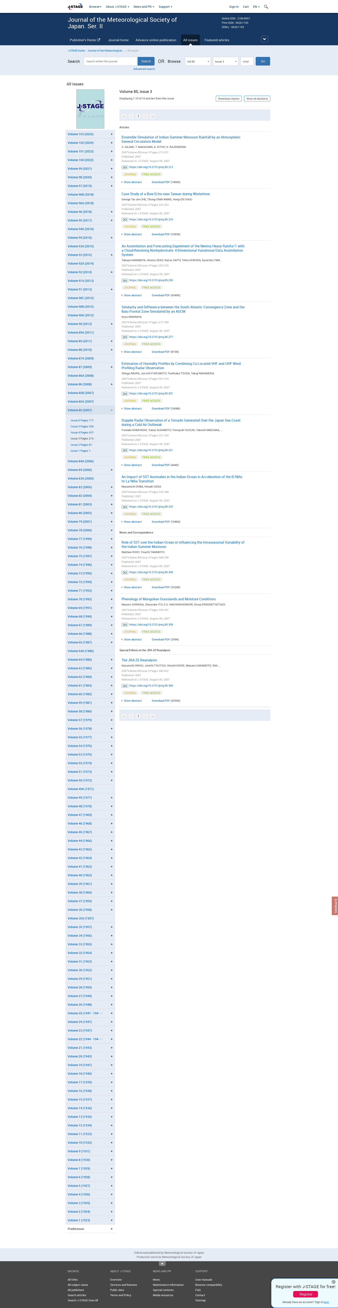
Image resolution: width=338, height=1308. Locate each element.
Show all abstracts (257, 98)
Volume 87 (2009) (80, 367)
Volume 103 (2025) (81, 134)
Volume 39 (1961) (80, 884)
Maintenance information (168, 1285)
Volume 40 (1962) (80, 875)
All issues (190, 40)
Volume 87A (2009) (81, 358)
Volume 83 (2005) (80, 487)
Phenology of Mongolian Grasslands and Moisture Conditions (169, 599)
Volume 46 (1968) (80, 823)
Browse (95, 7)
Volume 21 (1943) (80, 1048)
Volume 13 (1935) (80, 1117)
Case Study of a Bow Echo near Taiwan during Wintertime (166, 193)
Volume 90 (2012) (80, 324)
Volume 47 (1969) (80, 815)
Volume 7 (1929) (79, 1168)
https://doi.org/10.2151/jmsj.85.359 (151, 624)
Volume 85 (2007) (80, 410)
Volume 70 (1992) (80, 599)
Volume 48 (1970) (80, 806)
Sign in (234, 7)
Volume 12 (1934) (80, 1125)
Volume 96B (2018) (81, 194)
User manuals (203, 1279)
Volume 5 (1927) (79, 1186)
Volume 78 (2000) (80, 530)
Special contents (163, 1290)
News (156, 1279)
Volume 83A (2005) (81, 478)
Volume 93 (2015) (80, 255)
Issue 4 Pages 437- (82, 432)
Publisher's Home (85, 40)
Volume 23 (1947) (80, 1030)
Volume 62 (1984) (80, 677)
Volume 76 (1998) (80, 547)
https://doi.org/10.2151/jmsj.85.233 (151, 219)
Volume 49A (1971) (81, 789)
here (326, 1302)
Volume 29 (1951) (80, 979)
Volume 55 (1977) (80, 737)
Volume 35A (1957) (81, 918)
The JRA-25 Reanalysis (139, 660)
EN (256, 7)
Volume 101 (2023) (81, 151)
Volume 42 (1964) (80, 858)
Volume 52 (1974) (80, 763)
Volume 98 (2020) (80, 177)
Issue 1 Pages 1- (81, 451)
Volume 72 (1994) (80, 582)
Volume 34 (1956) (80, 935)
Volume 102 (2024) (81, 143)
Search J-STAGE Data (83, 1300)
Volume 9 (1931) (79, 1151)
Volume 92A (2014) (81, 263)
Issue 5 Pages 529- (82, 426)
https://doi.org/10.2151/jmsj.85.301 (151, 393)
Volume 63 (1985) (80, 668)
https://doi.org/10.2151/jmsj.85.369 (151, 685)
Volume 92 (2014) (80, 272)
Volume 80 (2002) (80, 513)
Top (162, 1263)
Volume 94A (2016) (81, 229)
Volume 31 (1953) (80, 961)
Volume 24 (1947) (80, 1022)
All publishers (76, 1290)
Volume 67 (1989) (80, 625)
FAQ (198, 1290)
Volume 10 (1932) (80, 1142)
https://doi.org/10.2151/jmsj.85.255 (151, 280)
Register (306, 1294)
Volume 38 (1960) (80, 892)
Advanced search (144, 69)
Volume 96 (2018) (80, 212)
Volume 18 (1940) (80, 1073)
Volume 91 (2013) (80, 289)
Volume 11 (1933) (80, 1134)
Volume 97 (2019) (80, 186)
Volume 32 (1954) (80, 953)
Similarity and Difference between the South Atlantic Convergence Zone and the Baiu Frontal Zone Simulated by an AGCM (183, 309)
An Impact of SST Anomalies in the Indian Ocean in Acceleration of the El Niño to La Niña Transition (182, 478)
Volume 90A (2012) (81, 315)
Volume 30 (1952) (80, 970)
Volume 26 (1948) (80, 1004)
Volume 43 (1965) (80, 849)
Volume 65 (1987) (80, 642)
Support (165, 7)
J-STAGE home (76, 50)
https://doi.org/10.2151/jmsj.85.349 (151, 572)
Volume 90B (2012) (81, 306)
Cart (246, 7)
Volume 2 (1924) (79, 1211)
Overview (116, 1279)
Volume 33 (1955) (80, 944)
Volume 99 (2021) (80, 168)
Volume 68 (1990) (80, 616)
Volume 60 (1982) (80, 694)
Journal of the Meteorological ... (106, 50)
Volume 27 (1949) (80, 996)
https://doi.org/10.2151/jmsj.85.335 (151, 506)
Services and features (123, 1285)
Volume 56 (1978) (80, 728)
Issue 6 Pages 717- (82, 420)
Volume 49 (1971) (80, 797)
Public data (117, 1290)
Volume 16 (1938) (80, 1091)
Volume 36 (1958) (80, 910)
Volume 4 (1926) (79, 1194)
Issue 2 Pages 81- (82, 445)
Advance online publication (156, 40)
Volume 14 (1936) (80, 1108)
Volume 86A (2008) (81, 375)
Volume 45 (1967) (80, 832)
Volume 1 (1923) (79, 1220)
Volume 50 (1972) (80, 780)
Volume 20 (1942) (80, 1056)
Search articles (77, 1295)
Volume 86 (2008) (80, 384)
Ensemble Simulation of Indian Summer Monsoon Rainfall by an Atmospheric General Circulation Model (181, 139)
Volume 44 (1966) (80, 841)
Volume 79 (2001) (80, 521)
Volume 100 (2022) (81, 160)
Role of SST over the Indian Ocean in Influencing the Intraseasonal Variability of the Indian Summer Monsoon (183, 544)
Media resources (163, 1295)
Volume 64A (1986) (81, 651)
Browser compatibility (208, 1285)
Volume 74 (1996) (80, 565)
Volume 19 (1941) (80, 1065)
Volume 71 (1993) (80, 590)
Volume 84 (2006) (80, 470)
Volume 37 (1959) (80, 901)
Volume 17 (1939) (80, 1082)
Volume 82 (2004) (80, 496)
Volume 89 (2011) (80, 341)
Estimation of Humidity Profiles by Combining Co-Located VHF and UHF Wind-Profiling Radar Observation (181, 365)
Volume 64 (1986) (80, 659)
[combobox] (198, 61)
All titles (73, 1279)
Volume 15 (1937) (80, 1099)
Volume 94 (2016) (80, 237)
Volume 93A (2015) (81, 246)
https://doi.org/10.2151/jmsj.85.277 (151, 337)
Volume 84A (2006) (81, 461)
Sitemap (200, 1300)
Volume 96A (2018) (81, 203)
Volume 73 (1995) (80, 573)
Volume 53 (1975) (80, 754)
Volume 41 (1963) (80, 866)
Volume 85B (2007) (81, 393)
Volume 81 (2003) (80, 504)
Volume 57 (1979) (80, 720)
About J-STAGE (117, 7)
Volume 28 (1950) (80, 987)
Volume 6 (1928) (79, 1177)
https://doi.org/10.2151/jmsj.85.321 (151, 450)
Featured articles (217, 40)
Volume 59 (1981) (80, 703)
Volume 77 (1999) (80, 539)
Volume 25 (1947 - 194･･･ (85, 1013)
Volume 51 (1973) (80, 772)
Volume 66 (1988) (80, 634)
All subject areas (78, 1285)
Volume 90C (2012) (81, 298)
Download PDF (161, 182)
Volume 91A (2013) (81, 281)
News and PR (144, 7)
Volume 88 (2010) (80, 350)
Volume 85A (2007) (81, 401)
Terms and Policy (120, 1295)
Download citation (228, 98)
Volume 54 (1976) (80, 746)
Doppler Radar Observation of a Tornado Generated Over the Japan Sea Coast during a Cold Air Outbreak (181, 422)
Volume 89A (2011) (81, 332)
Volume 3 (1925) (79, 1203)
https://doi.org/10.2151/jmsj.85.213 (151, 167)
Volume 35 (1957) (80, 927)
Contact (200, 1295)
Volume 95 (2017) (80, 220)
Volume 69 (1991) (80, 608)
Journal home (118, 40)
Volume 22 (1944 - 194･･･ (85, 1039)
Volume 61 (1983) (80, 685)
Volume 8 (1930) (79, 1160)
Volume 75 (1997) (80, 556)
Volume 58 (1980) (80, 711)
